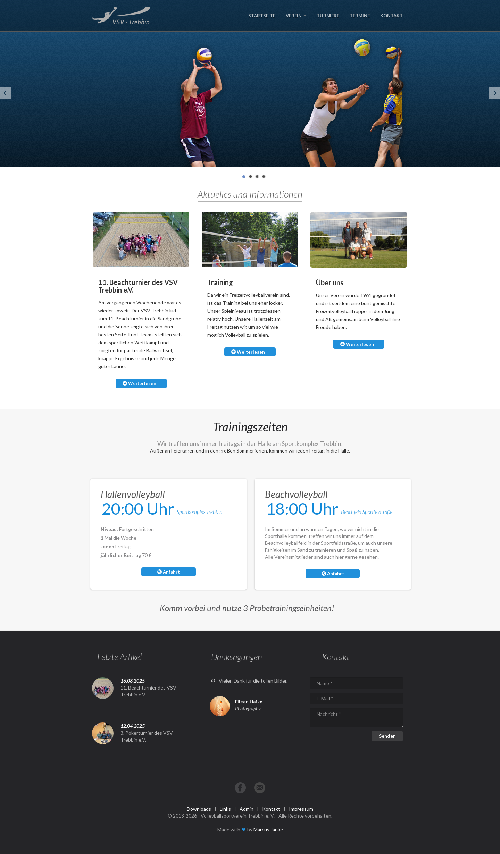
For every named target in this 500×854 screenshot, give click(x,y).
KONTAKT (391, 15)
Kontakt (271, 809)
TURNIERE (328, 15)
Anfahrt (168, 572)
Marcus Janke (268, 829)
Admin (246, 809)
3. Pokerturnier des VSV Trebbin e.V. (146, 736)
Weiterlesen (139, 383)
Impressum (301, 809)
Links (225, 809)
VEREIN (296, 15)
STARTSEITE (261, 15)
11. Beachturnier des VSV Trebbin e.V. (148, 691)
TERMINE (360, 15)
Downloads (199, 809)
